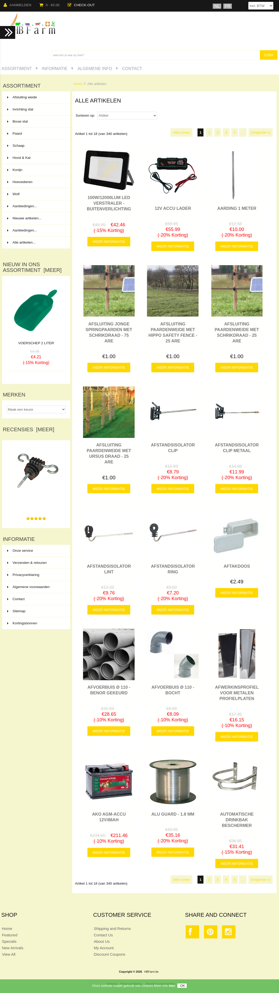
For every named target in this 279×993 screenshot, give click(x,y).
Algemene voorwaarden (28, 587)
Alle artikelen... (21, 242)
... (242, 132)
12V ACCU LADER (173, 208)
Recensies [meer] (28, 429)
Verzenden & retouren (27, 563)
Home (77, 84)
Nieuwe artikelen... (24, 218)
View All (8, 954)
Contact (132, 68)
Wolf (35, 194)
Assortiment (17, 68)
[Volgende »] (260, 132)
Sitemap (16, 611)
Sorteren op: (86, 115)
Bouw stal (35, 121)
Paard (35, 133)
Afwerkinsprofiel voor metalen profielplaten (237, 693)
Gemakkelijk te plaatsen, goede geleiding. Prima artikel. (36, 503)
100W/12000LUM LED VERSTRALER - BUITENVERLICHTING (109, 203)
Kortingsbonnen (22, 623)
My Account (104, 948)
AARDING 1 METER (236, 208)
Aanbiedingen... (22, 206)
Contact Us (103, 935)
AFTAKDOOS (237, 566)
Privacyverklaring (23, 575)
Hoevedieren (35, 182)
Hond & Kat (35, 158)
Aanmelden (17, 5)
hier (172, 986)
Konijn (35, 170)
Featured (9, 935)
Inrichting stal (35, 109)
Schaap (35, 146)
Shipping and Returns (112, 928)
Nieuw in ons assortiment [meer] (32, 267)
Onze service (20, 550)
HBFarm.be (151, 971)
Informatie (54, 68)
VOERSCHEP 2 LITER (36, 343)
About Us (102, 941)
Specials (9, 941)
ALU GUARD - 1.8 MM (172, 814)
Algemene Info (94, 68)
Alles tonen (181, 132)
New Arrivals (12, 948)
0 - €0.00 (49, 5)
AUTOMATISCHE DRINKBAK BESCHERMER (236, 820)
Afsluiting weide (35, 97)
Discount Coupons (109, 954)
